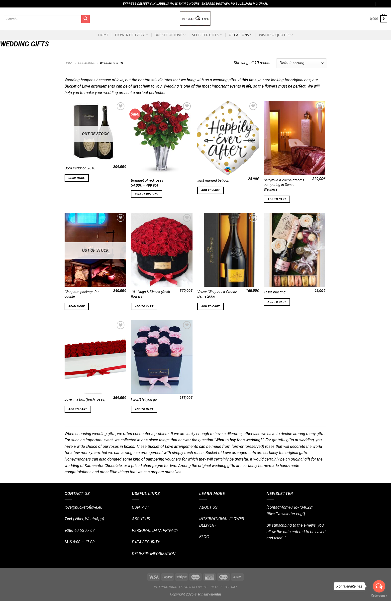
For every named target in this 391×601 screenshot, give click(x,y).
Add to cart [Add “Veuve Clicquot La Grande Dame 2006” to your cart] (210, 306)
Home (103, 35)
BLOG (204, 536)
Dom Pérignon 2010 (80, 168)
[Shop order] (301, 63)
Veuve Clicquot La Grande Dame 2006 (217, 294)
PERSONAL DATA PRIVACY (155, 530)
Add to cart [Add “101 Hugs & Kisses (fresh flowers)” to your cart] (144, 306)
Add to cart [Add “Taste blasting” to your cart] (277, 302)
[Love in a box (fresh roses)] (95, 357)
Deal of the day (224, 587)
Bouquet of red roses (147, 180)
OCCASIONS (240, 34)
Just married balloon (213, 180)
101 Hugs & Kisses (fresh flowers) (150, 294)
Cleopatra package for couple (82, 294)
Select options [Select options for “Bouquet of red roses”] (146, 194)
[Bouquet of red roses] (162, 138)
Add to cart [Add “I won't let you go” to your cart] (144, 409)
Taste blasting (275, 292)
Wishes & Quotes (276, 34)
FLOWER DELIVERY (131, 34)
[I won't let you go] (162, 357)
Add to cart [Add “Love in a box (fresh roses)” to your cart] (78, 409)
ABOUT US (141, 518)
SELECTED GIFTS (207, 34)
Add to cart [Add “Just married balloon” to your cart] (210, 190)
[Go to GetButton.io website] (379, 596)
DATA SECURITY (146, 542)
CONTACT (140, 507)
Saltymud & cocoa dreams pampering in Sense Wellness (284, 185)
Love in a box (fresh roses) (85, 399)
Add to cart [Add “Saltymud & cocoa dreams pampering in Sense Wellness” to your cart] (277, 199)
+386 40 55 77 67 (80, 530)
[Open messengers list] (379, 586)
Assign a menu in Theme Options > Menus (342, 4)
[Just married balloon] (228, 138)
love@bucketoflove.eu (83, 507)
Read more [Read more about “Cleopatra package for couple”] (77, 306)
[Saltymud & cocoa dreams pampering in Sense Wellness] (294, 138)
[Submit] (85, 19)
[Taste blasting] (294, 250)
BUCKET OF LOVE (170, 34)
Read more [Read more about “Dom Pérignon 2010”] (77, 178)
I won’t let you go (144, 399)
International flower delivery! (180, 587)
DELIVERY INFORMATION (154, 553)
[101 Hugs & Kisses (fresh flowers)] (162, 250)
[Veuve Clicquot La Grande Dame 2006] (228, 250)
